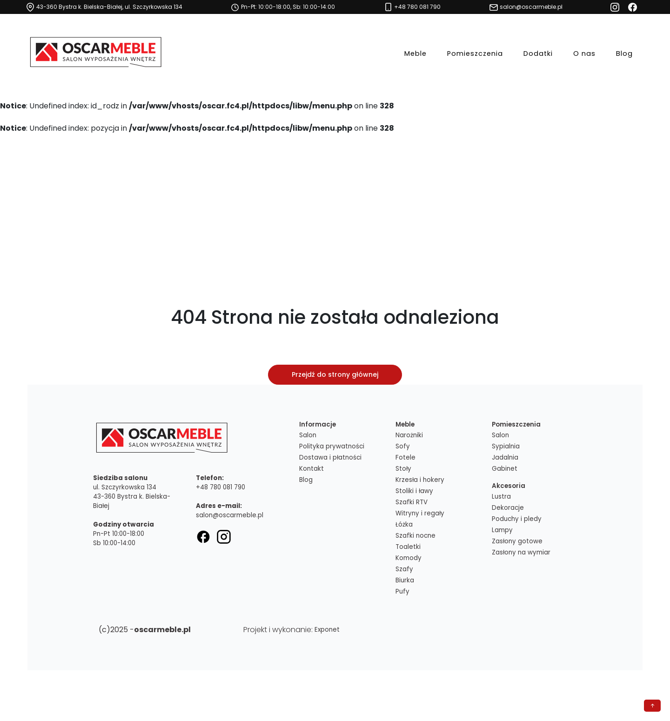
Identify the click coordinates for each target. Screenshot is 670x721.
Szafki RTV (411, 502)
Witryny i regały (419, 513)
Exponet (327, 629)
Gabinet (504, 468)
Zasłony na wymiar (521, 552)
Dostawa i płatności (330, 457)
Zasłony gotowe (517, 541)
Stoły (403, 468)
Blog (624, 52)
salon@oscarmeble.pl (229, 515)
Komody (408, 558)
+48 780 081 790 (220, 487)
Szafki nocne (415, 535)
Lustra (501, 496)
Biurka (404, 580)
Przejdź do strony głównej (335, 374)
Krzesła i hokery (419, 479)
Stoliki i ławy (414, 491)
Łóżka (404, 524)
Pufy (402, 591)
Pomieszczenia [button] (475, 52)
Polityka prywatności (331, 446)
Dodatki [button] (538, 52)
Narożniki (409, 435)
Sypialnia (506, 446)
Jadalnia (505, 457)
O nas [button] (584, 52)
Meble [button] (415, 52)
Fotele (405, 457)
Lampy (502, 530)
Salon (307, 435)
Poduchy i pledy (517, 518)
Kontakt (311, 468)
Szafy (404, 569)
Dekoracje (508, 507)
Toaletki (408, 546)
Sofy (402, 446)
